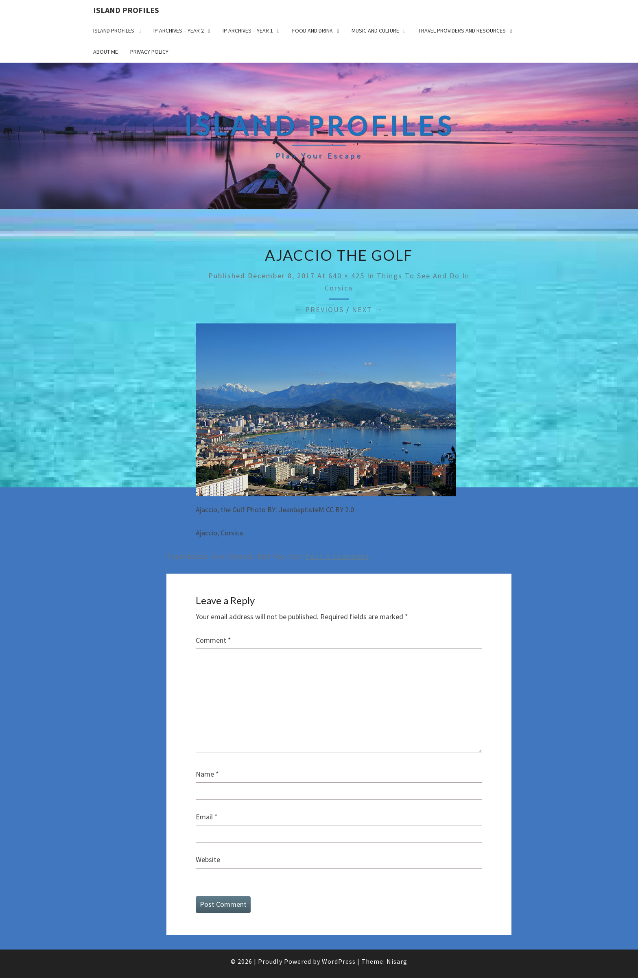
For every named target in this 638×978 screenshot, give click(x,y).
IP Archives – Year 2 (178, 30)
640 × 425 (346, 275)
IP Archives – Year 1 (248, 30)
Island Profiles (126, 10)
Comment (213, 640)
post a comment (337, 556)
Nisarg (397, 961)
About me (105, 51)
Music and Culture (375, 30)
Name (207, 774)
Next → (367, 309)
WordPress (339, 961)
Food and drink (312, 30)
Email (207, 816)
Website (208, 859)
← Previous (319, 309)
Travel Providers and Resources (462, 30)
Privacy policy (149, 51)
